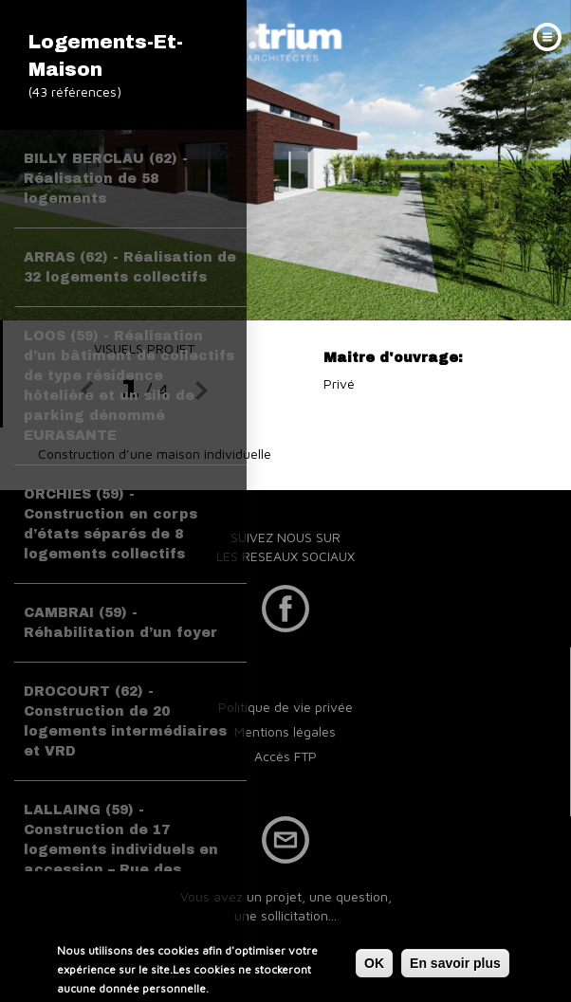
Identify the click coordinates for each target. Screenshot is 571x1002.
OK (374, 964)
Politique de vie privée (285, 707)
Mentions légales (285, 731)
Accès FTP (285, 756)
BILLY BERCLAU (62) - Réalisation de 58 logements (106, 179)
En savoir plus (455, 964)
